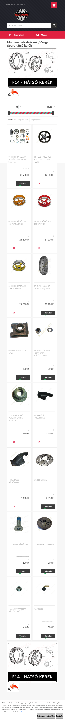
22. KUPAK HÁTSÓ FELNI (44, 544)
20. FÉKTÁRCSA (40, 480)
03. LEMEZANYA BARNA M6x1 (18, 352)
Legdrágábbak (36, 119)
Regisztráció (21, 4)
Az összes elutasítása (46, 716)
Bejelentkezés (10, 4)
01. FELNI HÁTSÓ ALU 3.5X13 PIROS (42, 222)
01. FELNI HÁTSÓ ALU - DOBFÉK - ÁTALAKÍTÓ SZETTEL (17, 159)
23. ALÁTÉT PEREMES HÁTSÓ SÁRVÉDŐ (17, 610)
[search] (54, 25)
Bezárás (59, 716)
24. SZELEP (38, 609)
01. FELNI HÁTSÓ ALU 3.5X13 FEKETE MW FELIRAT (42, 159)
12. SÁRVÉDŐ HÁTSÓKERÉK (39, 416)
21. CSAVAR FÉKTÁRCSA (18, 544)
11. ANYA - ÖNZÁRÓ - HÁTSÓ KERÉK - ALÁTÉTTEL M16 (42, 353)
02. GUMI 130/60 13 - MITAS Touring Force (42, 287)
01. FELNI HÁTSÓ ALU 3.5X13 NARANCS (17, 222)
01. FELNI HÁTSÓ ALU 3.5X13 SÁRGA (17, 287)
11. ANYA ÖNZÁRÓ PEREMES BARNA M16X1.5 (15, 418)
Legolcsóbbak (23, 119)
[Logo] (31, 14)
